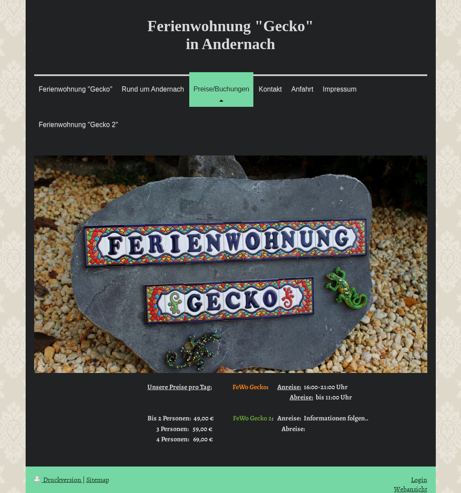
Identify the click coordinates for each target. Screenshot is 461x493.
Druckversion (58, 479)
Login (419, 479)
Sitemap (97, 479)
